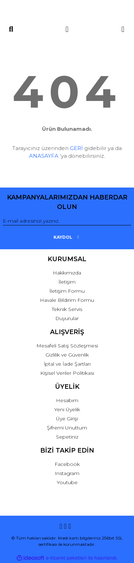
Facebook (67, 464)
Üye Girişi (67, 418)
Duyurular (67, 318)
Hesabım (67, 400)
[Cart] (122, 29)
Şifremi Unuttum (67, 428)
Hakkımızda (67, 273)
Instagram (67, 473)
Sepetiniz (67, 437)
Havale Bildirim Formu (67, 300)
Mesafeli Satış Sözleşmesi (67, 345)
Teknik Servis (67, 309)
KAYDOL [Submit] (67, 237)
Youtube (67, 482)
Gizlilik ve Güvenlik (67, 355)
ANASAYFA (43, 155)
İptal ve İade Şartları (67, 364)
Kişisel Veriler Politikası (67, 373)
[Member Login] (66, 29)
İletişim (67, 282)
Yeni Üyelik (67, 409)
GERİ (76, 148)
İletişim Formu (67, 291)
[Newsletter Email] (67, 221)
